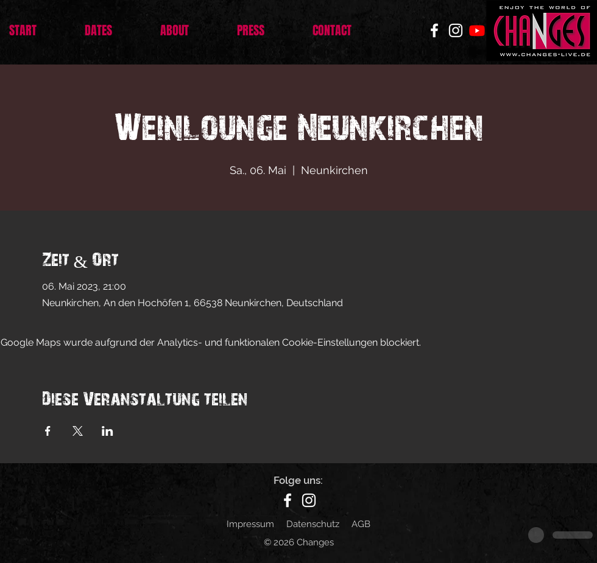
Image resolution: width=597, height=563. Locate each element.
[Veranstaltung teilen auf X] (77, 431)
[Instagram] (456, 30)
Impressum (250, 524)
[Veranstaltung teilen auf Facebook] (48, 431)
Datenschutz (312, 524)
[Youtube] (477, 30)
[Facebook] (434, 30)
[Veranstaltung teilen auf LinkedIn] (107, 431)
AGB (360, 524)
